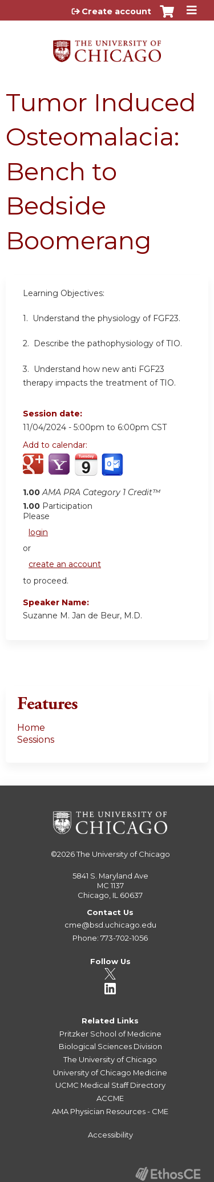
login (38, 532)
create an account (65, 564)
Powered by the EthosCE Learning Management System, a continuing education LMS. (167, 1173)
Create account (116, 11)
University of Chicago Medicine (110, 1072)
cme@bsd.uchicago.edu (110, 924)
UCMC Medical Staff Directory (110, 1085)
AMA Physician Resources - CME (110, 1111)
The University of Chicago (123, 854)
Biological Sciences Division (110, 1046)
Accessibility (110, 1134)
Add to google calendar (35, 470)
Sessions (35, 739)
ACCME (110, 1098)
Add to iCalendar (86, 470)
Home (31, 727)
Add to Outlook (113, 470)
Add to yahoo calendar (60, 470)
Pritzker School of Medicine (110, 1033)
